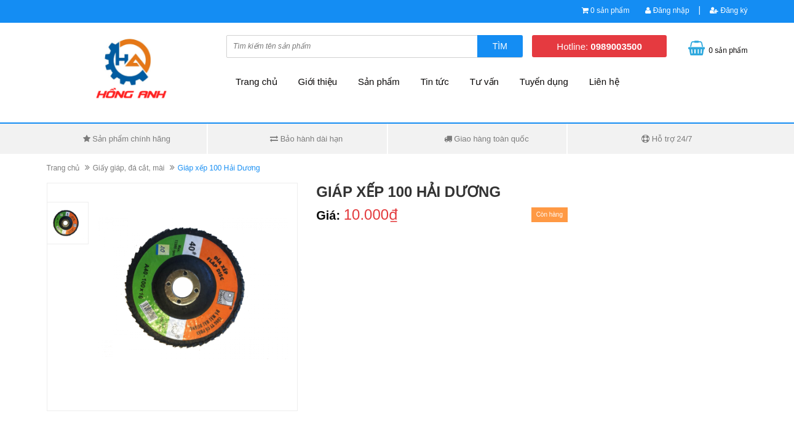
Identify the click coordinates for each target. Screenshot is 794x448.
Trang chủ (256, 81)
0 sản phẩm (609, 10)
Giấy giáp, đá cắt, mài (129, 168)
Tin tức (435, 81)
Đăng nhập (667, 10)
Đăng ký (728, 10)
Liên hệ (604, 81)
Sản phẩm (379, 81)
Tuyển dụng (544, 81)
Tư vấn (484, 81)
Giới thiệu (318, 81)
